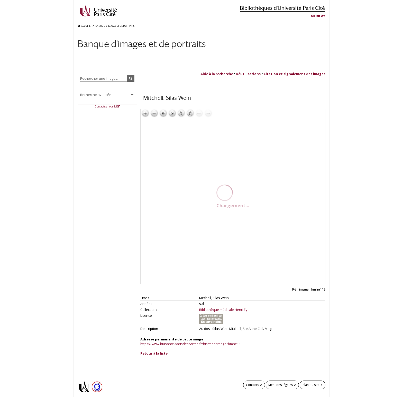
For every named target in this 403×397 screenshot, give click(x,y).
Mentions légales (280, 385)
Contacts (252, 385)
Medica (317, 16)
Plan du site (311, 385)
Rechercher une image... (99, 78)
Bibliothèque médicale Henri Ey (223, 310)
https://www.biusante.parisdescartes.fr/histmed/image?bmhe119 (191, 343)
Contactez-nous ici (106, 106)
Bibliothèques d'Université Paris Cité (282, 8)
